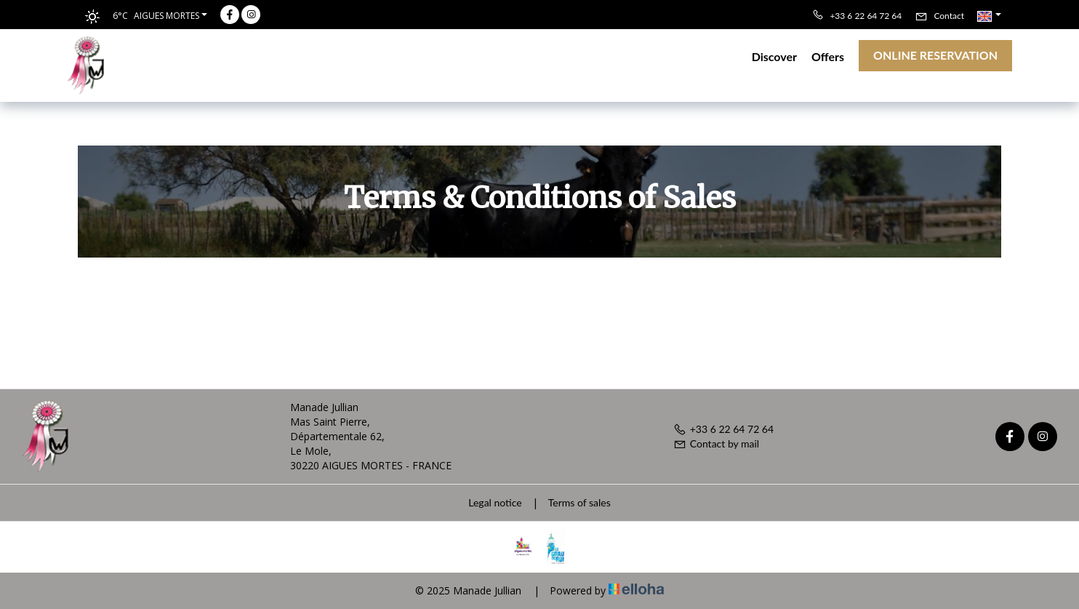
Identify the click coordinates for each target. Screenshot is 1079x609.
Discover (774, 56)
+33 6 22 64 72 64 (723, 429)
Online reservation (935, 55)
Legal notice (494, 502)
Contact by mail (716, 443)
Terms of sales (579, 502)
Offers (827, 56)
